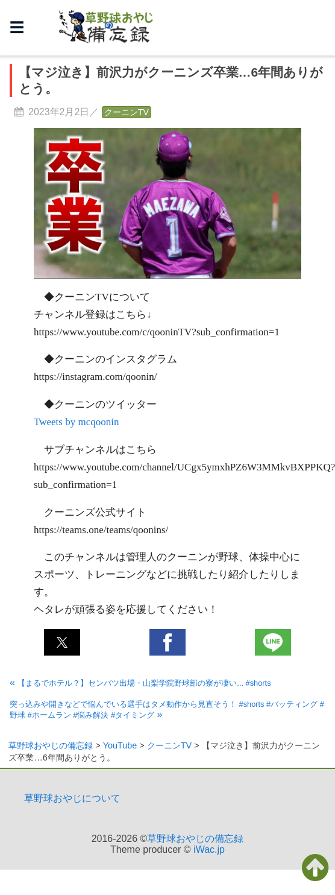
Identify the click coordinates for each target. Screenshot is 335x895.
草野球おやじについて (72, 798)
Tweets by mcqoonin (76, 422)
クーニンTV (126, 112)
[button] (62, 642)
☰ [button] (17, 27)
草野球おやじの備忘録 (195, 838)
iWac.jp (209, 849)
